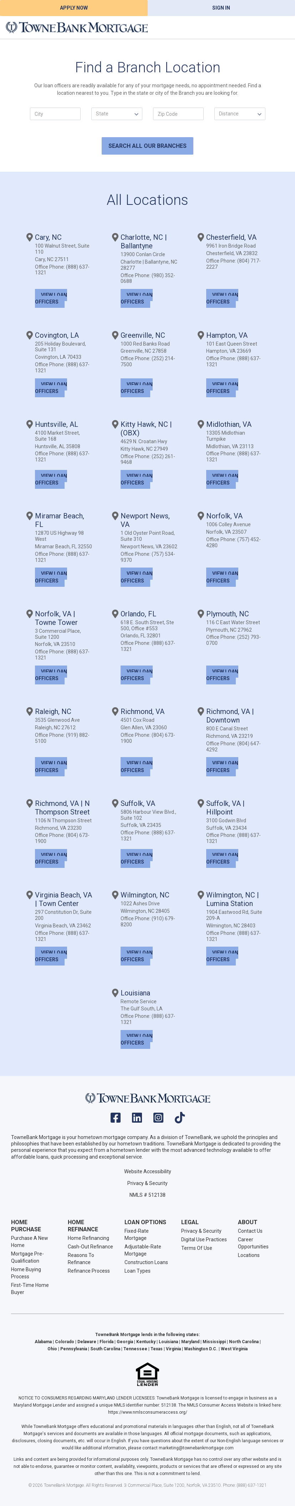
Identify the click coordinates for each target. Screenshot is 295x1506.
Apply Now (74, 8)
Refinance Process (89, 1271)
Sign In (221, 8)
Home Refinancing (88, 1238)
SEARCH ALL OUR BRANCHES (147, 146)
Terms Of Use (196, 1248)
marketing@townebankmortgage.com (196, 1447)
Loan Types (137, 1271)
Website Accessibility (147, 1171)
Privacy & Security (147, 1183)
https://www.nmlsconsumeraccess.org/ (147, 1412)
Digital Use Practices (204, 1239)
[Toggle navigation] (280, 27)
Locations (249, 1255)
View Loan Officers (51, 298)
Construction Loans (146, 1262)
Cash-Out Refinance (90, 1246)
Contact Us (250, 1231)
